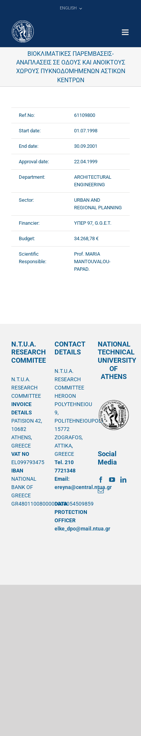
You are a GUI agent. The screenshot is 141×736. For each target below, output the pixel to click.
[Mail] (101, 491)
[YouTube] (112, 480)
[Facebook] (101, 480)
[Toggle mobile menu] (126, 32)
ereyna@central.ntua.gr (83, 487)
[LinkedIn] (123, 480)
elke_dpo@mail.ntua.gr (82, 529)
